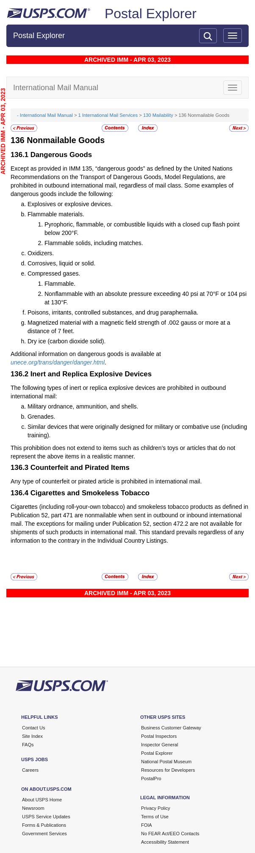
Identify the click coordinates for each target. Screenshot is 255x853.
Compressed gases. (54, 273)
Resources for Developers (168, 770)
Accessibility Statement (165, 842)
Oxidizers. (41, 253)
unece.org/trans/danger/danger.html (58, 362)
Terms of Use (155, 816)
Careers (30, 770)
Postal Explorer (151, 13)
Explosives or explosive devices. (70, 204)
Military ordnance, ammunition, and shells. (83, 406)
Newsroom (33, 808)
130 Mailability (158, 115)
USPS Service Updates (46, 816)
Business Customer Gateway (171, 727)
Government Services (44, 833)
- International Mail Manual (45, 115)
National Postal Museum (166, 761)
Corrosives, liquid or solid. (61, 263)
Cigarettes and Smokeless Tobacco (90, 493)
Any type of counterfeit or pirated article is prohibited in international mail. (106, 481)
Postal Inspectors (159, 736)
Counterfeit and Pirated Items (80, 468)
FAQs (28, 744)
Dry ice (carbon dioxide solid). (66, 341)
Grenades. (41, 416)
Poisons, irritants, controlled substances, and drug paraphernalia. (113, 312)
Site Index (32, 736)
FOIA (146, 825)
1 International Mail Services (108, 115)
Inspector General (159, 744)
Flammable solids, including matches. (93, 243)
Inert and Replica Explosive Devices (91, 374)
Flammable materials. (56, 214)
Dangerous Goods (61, 155)
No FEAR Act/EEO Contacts (170, 833)
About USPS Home (42, 799)
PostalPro (151, 778)
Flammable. (59, 283)
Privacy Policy (155, 808)
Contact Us (33, 727)
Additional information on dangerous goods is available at (86, 354)
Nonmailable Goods (66, 140)
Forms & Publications (44, 825)
